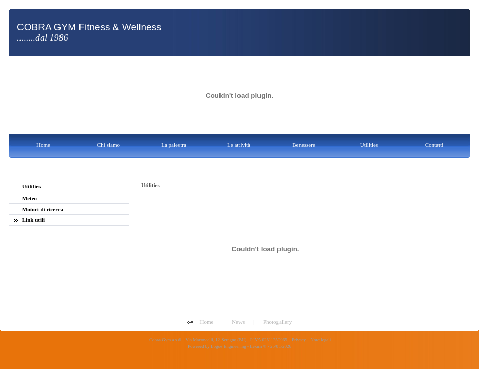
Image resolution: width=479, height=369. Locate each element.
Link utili (29, 220)
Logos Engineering (228, 346)
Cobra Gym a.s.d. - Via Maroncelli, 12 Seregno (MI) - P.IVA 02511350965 (217, 339)
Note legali (321, 339)
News (238, 322)
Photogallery (277, 322)
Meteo (25, 198)
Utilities (27, 186)
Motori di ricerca (38, 209)
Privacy (299, 339)
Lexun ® (258, 346)
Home (207, 322)
